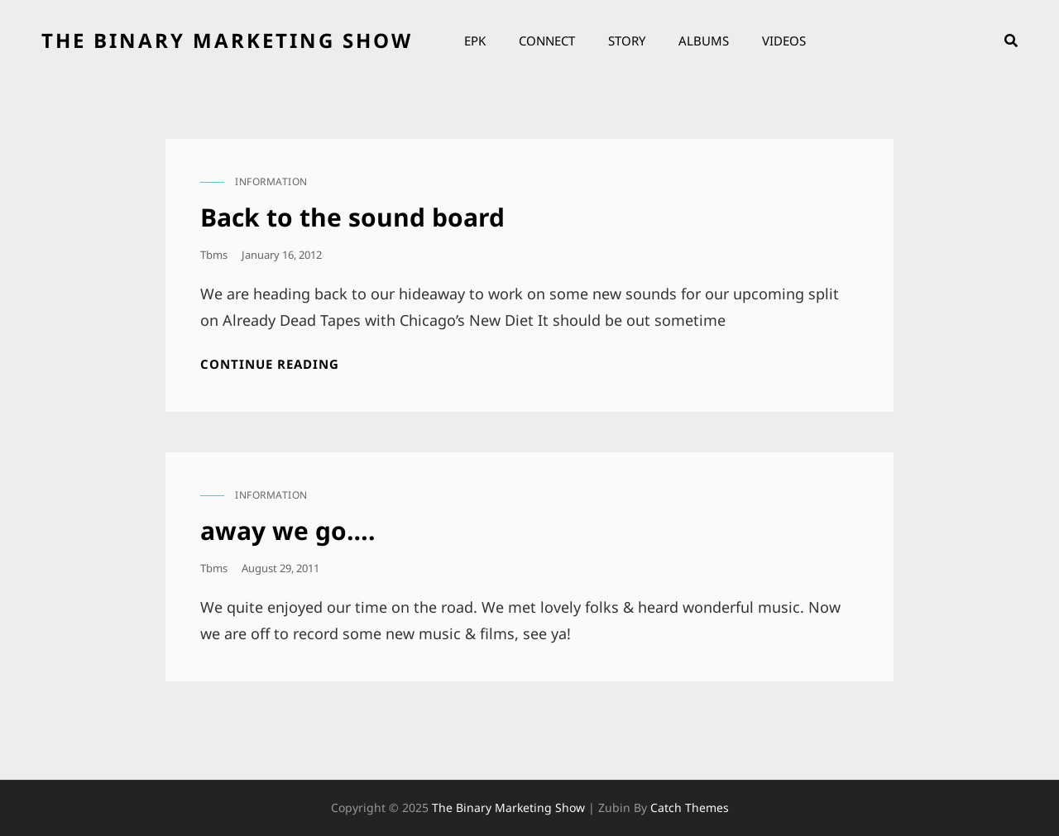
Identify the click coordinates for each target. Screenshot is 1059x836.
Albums (703, 40)
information (271, 181)
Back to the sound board (352, 217)
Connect (547, 40)
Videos (784, 40)
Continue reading (269, 364)
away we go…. (288, 530)
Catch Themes (689, 807)
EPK (475, 40)
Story (626, 40)
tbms (214, 254)
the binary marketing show (227, 40)
